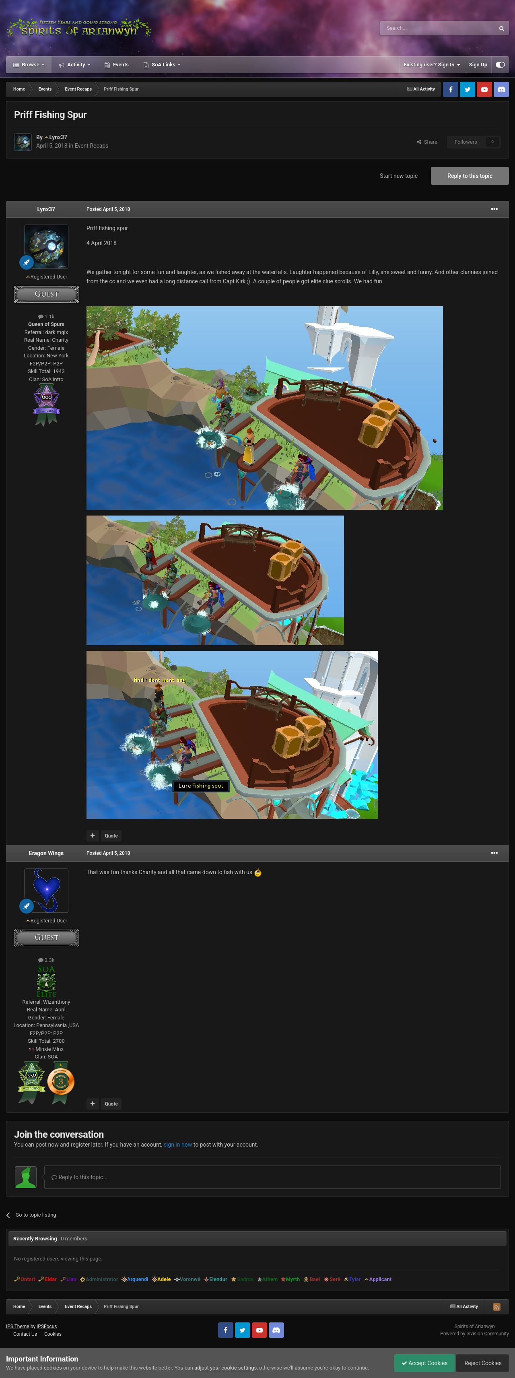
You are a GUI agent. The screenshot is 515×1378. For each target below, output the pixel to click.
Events (120, 65)
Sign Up (478, 65)
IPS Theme (17, 1326)
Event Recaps (92, 145)
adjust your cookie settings (225, 1368)
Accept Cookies (421, 1363)
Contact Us (25, 1334)
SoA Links (163, 65)
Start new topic (399, 176)
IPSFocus (47, 1326)
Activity (76, 65)
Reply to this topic (469, 176)
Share (427, 142)
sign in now (178, 1144)
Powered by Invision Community (474, 1334)
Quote (111, 836)
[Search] (418, 28)
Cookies (53, 1334)
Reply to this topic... (79, 1177)
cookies (53, 1368)
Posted (108, 209)
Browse (31, 65)
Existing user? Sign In (432, 64)
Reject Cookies (481, 1363)
